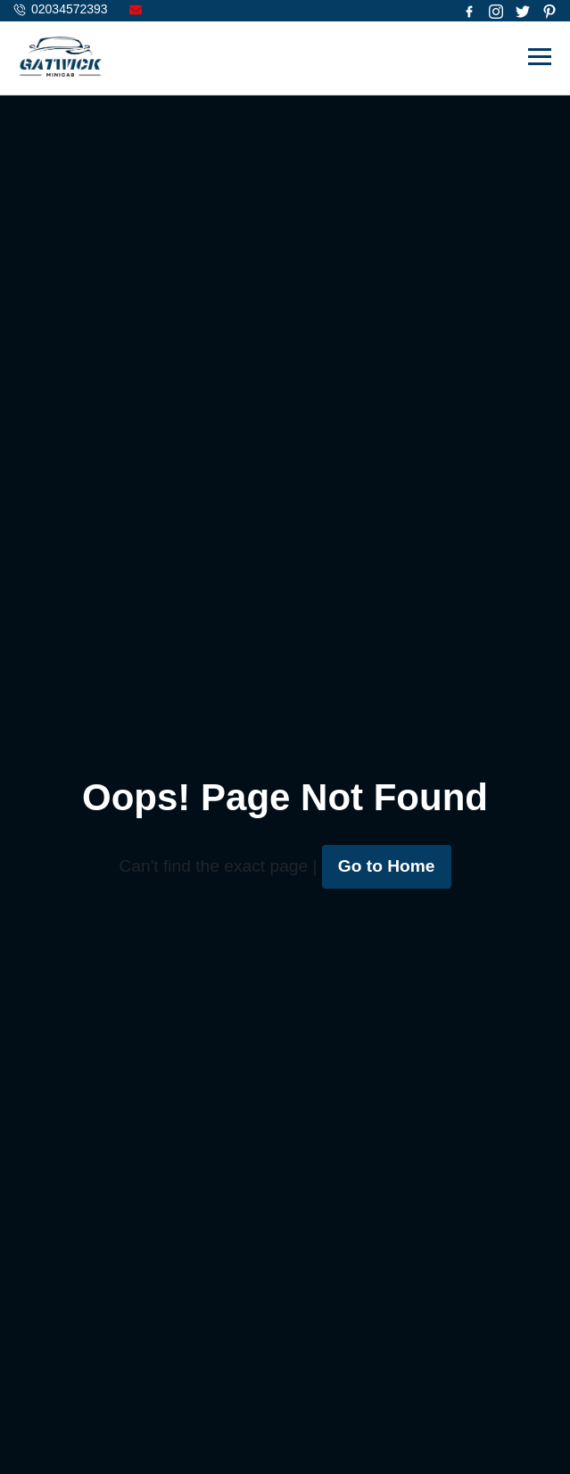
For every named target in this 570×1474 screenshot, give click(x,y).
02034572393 (69, 9)
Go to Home (386, 866)
